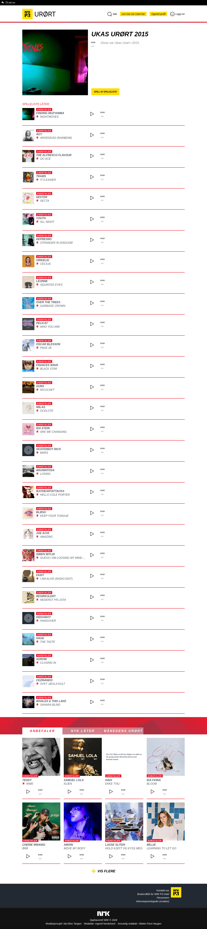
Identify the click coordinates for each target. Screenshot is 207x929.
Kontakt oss (163, 890)
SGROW (41, 659)
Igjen (68, 783)
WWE (29, 783)
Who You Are (50, 326)
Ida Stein (43, 428)
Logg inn (177, 14)
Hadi (108, 780)
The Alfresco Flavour (53, 155)
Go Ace (45, 158)
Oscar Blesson (48, 344)
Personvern (163, 897)
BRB (25, 848)
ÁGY (39, 134)
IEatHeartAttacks (50, 491)
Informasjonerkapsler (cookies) (152, 901)
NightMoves (49, 116)
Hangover (48, 620)
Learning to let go (161, 848)
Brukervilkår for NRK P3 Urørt (153, 894)
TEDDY (27, 780)
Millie (151, 844)
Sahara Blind (50, 704)
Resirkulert (46, 596)
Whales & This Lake (51, 701)
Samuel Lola (74, 780)
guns (40, 386)
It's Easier (48, 179)
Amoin (68, 844)
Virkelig (42, 260)
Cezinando (44, 680)
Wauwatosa (45, 470)
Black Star (48, 368)
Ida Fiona (154, 780)
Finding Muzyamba (50, 113)
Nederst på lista (53, 599)
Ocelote (46, 410)
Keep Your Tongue (54, 515)
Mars (44, 452)
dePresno (44, 239)
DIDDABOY (43, 617)
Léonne (42, 281)
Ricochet (47, 389)
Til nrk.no (10, 2)
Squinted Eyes (51, 284)
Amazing (46, 536)
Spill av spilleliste (105, 92)
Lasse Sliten (115, 844)
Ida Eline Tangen (72, 923)
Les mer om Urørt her (133, 14)
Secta (44, 200)
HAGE (40, 638)
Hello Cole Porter (55, 494)
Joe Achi (42, 533)
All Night (47, 221)
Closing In (48, 662)
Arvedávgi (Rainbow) (56, 137)
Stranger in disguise (56, 242)
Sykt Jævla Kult (52, 683)
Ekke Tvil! (112, 783)
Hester (41, 197)
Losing (45, 473)
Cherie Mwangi (33, 844)
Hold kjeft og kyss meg (123, 848)
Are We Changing (53, 431)
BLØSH (41, 512)
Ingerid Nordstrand (105, 923)
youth (41, 218)
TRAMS (41, 176)
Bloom (152, 783)
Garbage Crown (52, 305)
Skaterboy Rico (48, 449)
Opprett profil (158, 14)
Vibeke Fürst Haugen (150, 923)
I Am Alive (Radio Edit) (56, 578)
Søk (112, 14)
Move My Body (74, 848)
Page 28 (45, 347)
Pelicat (42, 323)
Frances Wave (47, 365)
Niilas (40, 407)
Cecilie (45, 263)
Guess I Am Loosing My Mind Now (65, 557)
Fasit (40, 575)
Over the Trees (48, 302)
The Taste (47, 641)
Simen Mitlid (45, 554)
